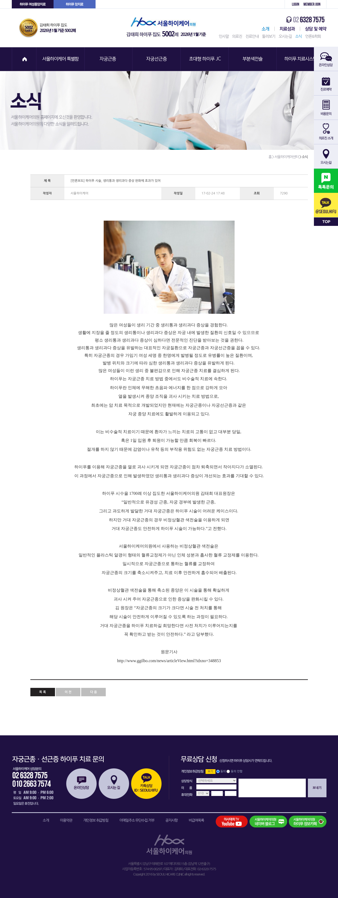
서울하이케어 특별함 (60, 59)
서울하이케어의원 (168, 28)
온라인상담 (81, 783)
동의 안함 (236, 771)
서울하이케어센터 (264, 28)
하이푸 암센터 (75, 4)
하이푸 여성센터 (33, 4)
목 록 (42, 692)
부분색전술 (253, 59)
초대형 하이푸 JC (205, 59)
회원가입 (313, 4)
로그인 (292, 4)
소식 (298, 36)
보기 (210, 771)
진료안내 (251, 36)
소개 (46, 820)
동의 (223, 771)
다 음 (93, 692)
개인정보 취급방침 (95, 820)
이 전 (68, 692)
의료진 (237, 36)
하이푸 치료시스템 (301, 59)
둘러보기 (268, 36)
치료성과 (287, 28)
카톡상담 (146, 783)
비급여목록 (196, 820)
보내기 (317, 787)
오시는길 (285, 36)
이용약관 (66, 820)
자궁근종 (109, 59)
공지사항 (171, 820)
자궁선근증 (157, 59)
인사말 (224, 36)
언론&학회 (313, 36)
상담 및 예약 (313, 28)
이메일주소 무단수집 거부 (136, 820)
